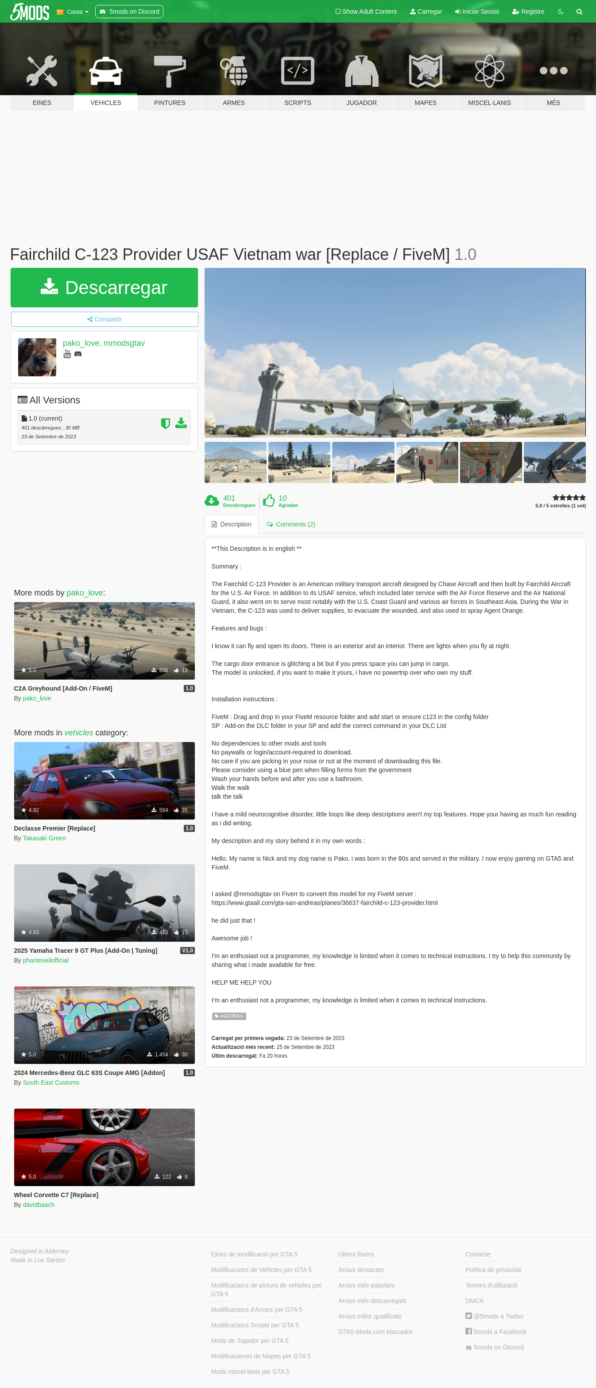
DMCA (474, 1300)
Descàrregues (239, 505)
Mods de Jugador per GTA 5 (250, 1340)
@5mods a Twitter (494, 1316)
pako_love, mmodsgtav (104, 343)
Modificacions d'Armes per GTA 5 (256, 1309)
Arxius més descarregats (372, 1300)
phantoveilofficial (46, 960)
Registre (528, 11)
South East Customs (51, 1082)
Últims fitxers (356, 1254)
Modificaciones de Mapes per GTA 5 (261, 1356)
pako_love (85, 592)
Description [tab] (232, 524)
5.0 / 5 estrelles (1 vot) (560, 505)
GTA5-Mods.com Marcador (375, 1331)
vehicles (79, 732)
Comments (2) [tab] (291, 524)
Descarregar (104, 287)
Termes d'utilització (491, 1285)
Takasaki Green (44, 838)
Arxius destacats (361, 1269)
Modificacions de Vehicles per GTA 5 (261, 1269)
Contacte (477, 1254)
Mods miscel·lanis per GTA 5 (250, 1371)
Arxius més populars (366, 1285)
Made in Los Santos (38, 1260)
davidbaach (39, 1204)
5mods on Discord (494, 1347)
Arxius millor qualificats (369, 1316)
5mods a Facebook (495, 1332)
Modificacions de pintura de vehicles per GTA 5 (266, 1290)
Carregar (426, 11)
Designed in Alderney (40, 1251)
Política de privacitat (493, 1269)
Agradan (288, 505)
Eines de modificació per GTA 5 (254, 1254)
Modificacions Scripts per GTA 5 (255, 1325)
